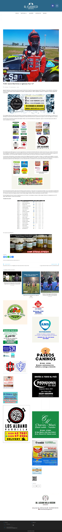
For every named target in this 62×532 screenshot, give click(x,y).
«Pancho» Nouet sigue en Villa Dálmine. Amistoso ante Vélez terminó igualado (49, 295)
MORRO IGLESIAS (16, 260)
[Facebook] (36, 486)
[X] (33, 486)
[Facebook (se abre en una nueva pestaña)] (53, 6)
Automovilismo (13, 87)
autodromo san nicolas (9, 260)
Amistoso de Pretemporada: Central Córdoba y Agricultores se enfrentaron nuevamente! (12, 283)
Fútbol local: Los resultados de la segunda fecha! (31, 296)
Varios (18, 87)
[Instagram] (39, 486)
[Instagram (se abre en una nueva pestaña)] (57, 6)
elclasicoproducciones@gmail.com (11, 527)
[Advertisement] (31, 22)
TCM (18, 260)
